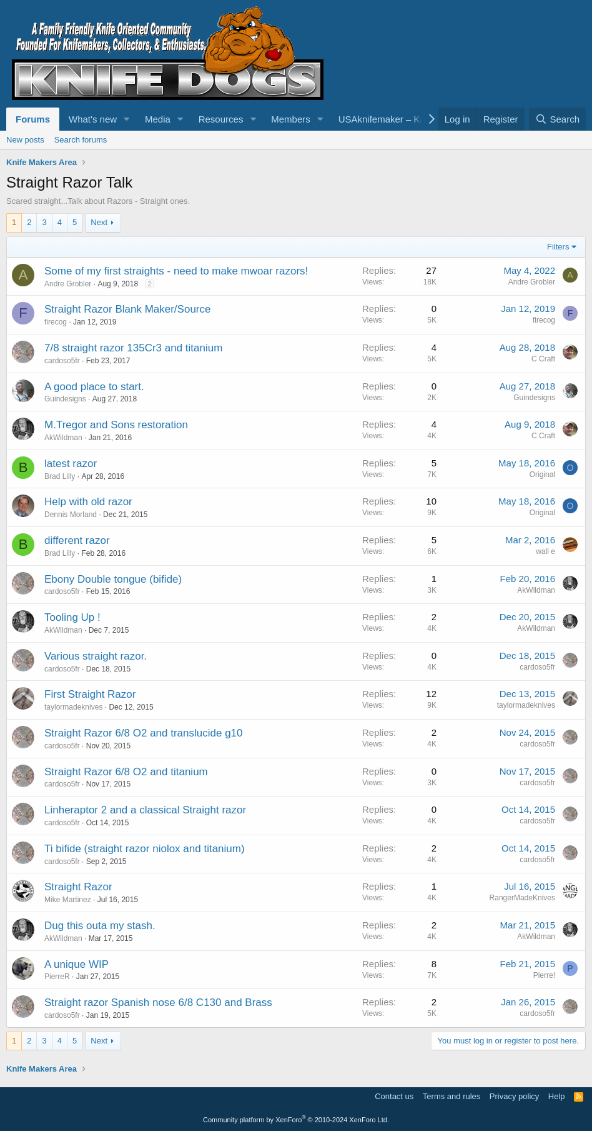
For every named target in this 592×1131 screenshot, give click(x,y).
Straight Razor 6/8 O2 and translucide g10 (143, 733)
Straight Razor (78, 887)
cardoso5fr (62, 360)
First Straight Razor (90, 694)
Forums (33, 119)
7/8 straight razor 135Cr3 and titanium (133, 348)
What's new (93, 119)
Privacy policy (514, 1096)
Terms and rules (451, 1096)
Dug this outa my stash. (99, 926)
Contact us (394, 1096)
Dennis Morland (70, 514)
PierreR (57, 976)
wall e (545, 551)
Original (542, 474)
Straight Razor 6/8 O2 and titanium (126, 772)
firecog (55, 322)
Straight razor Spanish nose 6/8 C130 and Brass (158, 1002)
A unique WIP (76, 964)
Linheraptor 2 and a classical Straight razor (145, 810)
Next (99, 222)
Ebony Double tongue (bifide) (113, 579)
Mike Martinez (67, 899)
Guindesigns (65, 399)
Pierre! (544, 975)
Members (290, 119)
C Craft (543, 358)
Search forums (80, 139)
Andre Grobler (67, 283)
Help (556, 1096)
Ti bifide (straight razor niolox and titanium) (144, 849)
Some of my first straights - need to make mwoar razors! (176, 271)
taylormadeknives (73, 707)
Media (157, 119)
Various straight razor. (95, 656)
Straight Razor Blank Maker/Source (127, 309)
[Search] (557, 119)
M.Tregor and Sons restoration (116, 425)
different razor (77, 540)
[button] (127, 119)
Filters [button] (558, 246)
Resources (221, 119)
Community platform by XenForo (296, 1119)
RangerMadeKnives (522, 897)
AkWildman (63, 437)
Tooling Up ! (72, 617)
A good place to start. (94, 387)
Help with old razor (88, 502)
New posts (25, 139)
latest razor (70, 464)
